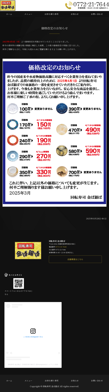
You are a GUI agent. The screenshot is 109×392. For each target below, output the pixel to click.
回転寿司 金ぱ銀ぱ (51, 386)
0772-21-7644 (61, 247)
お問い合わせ (97, 14)
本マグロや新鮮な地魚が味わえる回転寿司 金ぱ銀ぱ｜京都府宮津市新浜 (7, 5)
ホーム (9, 14)
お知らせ (75, 14)
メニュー (28, 14)
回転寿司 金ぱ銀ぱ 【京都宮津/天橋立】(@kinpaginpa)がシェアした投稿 (33, 364)
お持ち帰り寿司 (52, 14)
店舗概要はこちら (75, 259)
